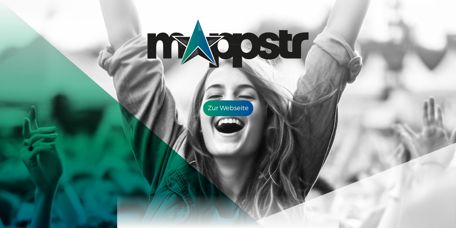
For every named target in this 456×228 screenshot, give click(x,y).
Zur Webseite (228, 108)
